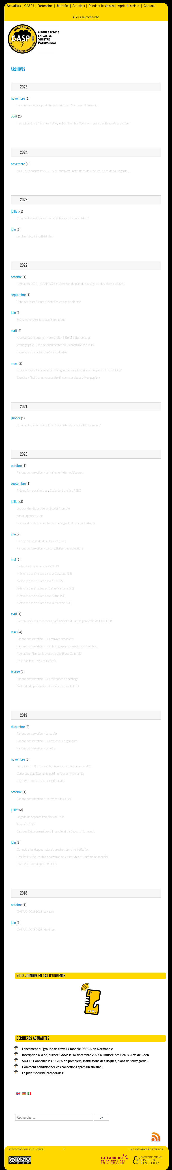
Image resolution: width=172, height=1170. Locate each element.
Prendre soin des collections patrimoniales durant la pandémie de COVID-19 (65, 621)
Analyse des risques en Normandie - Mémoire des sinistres (53, 337)
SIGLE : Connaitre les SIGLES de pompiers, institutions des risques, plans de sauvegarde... (73, 171)
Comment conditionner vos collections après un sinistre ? (52, 218)
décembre (18, 727)
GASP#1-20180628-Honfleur (36, 929)
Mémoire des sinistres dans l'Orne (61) (41, 596)
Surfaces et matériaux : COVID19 (38, 566)
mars (14, 363)
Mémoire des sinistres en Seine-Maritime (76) (45, 588)
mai (13, 559)
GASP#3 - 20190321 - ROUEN (37, 864)
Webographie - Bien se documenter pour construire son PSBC (56, 345)
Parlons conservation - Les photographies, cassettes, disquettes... (57, 646)
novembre (18, 98)
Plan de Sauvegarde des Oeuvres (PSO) (41, 541)
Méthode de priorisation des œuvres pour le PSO (48, 686)
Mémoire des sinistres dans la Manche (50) (44, 603)
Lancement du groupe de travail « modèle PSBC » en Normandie (57, 105)
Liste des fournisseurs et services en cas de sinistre (49, 302)
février (15, 672)
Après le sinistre (129, 6)
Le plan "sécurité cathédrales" (35, 236)
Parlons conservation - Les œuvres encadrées (45, 639)
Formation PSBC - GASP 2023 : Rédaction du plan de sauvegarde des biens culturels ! (71, 283)
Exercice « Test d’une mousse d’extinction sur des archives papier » (58, 377)
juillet (14, 211)
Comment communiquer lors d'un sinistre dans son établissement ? (59, 425)
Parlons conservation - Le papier (37, 733)
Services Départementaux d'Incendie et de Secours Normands (56, 831)
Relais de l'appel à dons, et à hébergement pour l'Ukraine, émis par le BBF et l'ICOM (69, 370)
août (14, 116)
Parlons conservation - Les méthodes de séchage (47, 679)
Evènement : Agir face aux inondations (41, 319)
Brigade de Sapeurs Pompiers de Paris (40, 817)
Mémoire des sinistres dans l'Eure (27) (40, 581)
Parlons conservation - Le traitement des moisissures (50, 472)
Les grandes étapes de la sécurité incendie (43, 508)
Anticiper (79, 6)
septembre (18, 295)
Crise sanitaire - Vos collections (36, 661)
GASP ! (29, 6)
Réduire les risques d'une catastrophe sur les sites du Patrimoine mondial (62, 857)
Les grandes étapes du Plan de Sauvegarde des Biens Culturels (56, 523)
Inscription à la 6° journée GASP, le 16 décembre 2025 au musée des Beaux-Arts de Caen (73, 123)
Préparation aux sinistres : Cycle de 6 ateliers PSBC (49, 490)
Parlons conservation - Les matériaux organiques (47, 741)
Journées (62, 6)
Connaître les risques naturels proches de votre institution (53, 849)
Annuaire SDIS (26, 824)
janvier (15, 418)
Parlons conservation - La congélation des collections (50, 548)
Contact (149, 6)
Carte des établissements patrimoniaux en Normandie (50, 773)
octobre (16, 277)
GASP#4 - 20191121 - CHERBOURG (41, 781)
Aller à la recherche (86, 17)
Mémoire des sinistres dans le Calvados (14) (44, 573)
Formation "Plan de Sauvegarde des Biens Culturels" (49, 653)
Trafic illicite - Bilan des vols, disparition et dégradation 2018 (54, 766)
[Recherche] (54, 1117)
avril (14, 331)
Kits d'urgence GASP (30, 516)
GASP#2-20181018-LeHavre (35, 911)
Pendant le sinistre (102, 6)
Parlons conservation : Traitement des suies (44, 799)
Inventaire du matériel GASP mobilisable (42, 352)
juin (13, 229)
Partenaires (45, 6)
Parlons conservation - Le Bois (36, 748)
